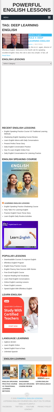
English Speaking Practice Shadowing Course (21, 206)
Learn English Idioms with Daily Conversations (21, 140)
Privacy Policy (44, 407)
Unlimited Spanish (11, 352)
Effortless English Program (14, 263)
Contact (28, 409)
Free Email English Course (14, 272)
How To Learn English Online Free (17, 150)
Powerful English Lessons (27, 7)
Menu (5, 17)
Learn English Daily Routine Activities (18, 216)
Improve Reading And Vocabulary (16, 276)
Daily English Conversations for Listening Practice (22, 153)
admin (30, 44)
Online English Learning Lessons (16, 282)
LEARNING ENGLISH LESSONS (17, 203)
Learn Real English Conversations (17, 279)
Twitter (19, 407)
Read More (6, 55)
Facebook (7, 407)
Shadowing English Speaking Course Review (21, 137)
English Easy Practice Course (15, 266)
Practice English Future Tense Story (17, 213)
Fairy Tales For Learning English (16, 210)
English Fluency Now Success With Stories (20, 269)
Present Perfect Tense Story (14, 143)
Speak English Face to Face (14, 348)
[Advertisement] (27, 96)
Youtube (30, 407)
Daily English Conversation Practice (17, 147)
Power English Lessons (13, 285)
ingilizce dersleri (10, 342)
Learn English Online (12, 345)
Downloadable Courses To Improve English (20, 259)
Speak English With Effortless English (18, 289)
